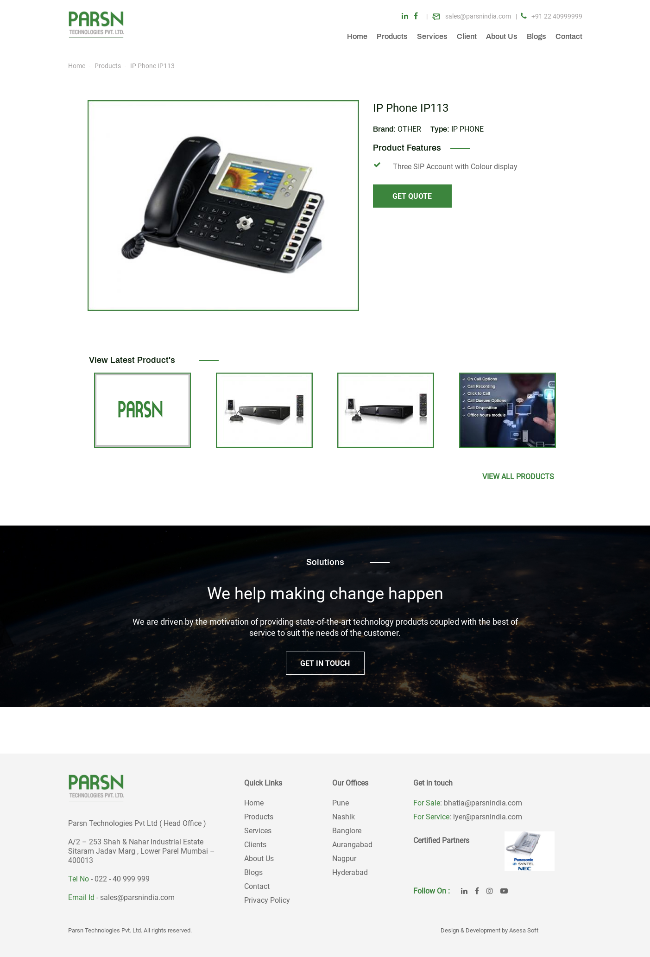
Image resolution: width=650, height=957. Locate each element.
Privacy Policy (267, 900)
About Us (501, 36)
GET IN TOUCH (325, 663)
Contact (568, 36)
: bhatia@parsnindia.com (481, 803)
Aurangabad (352, 844)
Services (432, 36)
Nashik (343, 816)
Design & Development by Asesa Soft (489, 930)
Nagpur (344, 858)
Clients (255, 844)
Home (357, 36)
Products (392, 36)
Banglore (346, 830)
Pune (340, 803)
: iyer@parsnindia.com (485, 816)
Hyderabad (350, 872)
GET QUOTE (412, 196)
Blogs (536, 36)
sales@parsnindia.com (137, 897)
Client (467, 36)
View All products (518, 476)
